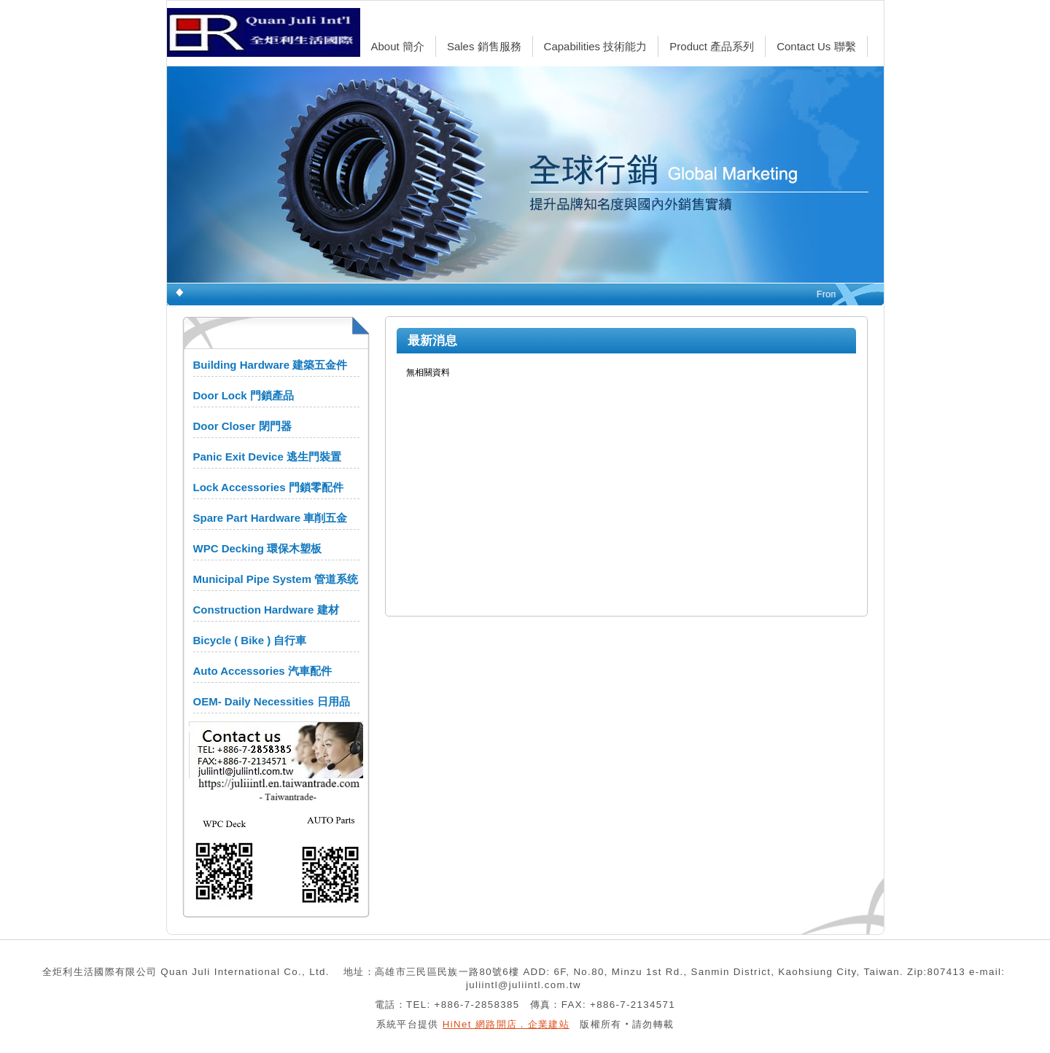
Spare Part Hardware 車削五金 (270, 518)
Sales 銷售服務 (484, 46)
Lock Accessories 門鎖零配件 (268, 487)
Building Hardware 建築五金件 (270, 365)
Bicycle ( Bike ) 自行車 (250, 640)
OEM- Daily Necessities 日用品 (271, 701)
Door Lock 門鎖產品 (243, 395)
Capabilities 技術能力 (596, 46)
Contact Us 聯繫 (816, 46)
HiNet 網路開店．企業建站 (506, 1024)
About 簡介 (397, 46)
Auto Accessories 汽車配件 (262, 671)
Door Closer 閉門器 (242, 426)
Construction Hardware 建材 (266, 609)
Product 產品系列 (711, 46)
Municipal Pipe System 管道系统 (276, 579)
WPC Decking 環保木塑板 (257, 548)
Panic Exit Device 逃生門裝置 (267, 456)
